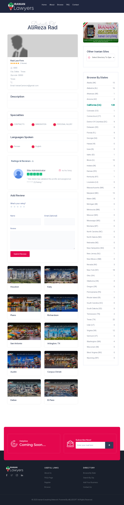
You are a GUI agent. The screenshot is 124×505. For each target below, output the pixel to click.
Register (47, 482)
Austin (13, 372)
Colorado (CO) (92, 111)
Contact (75, 5)
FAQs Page (48, 478)
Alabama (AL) (92, 88)
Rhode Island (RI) (94, 297)
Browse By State (89, 473)
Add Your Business (90, 482)
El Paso (50, 400)
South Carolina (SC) (95, 303)
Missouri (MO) (92, 215)
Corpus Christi (54, 372)
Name (12, 216)
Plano (13, 315)
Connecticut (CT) (94, 116)
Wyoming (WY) (93, 358)
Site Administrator (36, 170)
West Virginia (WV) (94, 352)
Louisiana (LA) (92, 182)
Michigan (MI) (92, 204)
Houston (14, 287)
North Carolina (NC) (94, 232)
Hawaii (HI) (91, 144)
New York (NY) (93, 270)
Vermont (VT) (92, 336)
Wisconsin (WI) (93, 347)
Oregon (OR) (92, 286)
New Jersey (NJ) (93, 253)
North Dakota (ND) (94, 237)
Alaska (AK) (91, 83)
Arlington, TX (53, 343)
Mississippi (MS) (93, 221)
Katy (49, 287)
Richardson (52, 315)
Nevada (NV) (92, 264)
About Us (47, 473)
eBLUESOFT (72, 500)
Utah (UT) (91, 325)
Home (44, 5)
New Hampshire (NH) (95, 248)
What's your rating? (18, 203)
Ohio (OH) (91, 275)
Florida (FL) (91, 133)
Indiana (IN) (91, 166)
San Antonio (16, 343)
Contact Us (87, 487)
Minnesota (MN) (93, 210)
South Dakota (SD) (94, 308)
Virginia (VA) (91, 330)
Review (13, 228)
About (52, 5)
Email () (50, 216)
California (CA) (94, 105)
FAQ (68, 5)
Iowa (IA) (90, 149)
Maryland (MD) (92, 193)
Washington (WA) (94, 341)
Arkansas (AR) (92, 94)
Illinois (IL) (91, 160)
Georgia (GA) (92, 138)
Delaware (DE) (92, 127)
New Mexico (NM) (94, 259)
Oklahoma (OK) (93, 281)
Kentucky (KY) (92, 177)
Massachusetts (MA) (95, 188)
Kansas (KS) (92, 171)
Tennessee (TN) (93, 314)
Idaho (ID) (91, 155)
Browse (60, 5)
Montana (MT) (92, 226)
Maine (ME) (91, 199)
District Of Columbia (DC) (97, 122)
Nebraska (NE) (92, 243)
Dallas (13, 400)
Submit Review (20, 254)
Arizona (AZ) (92, 99)
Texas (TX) (91, 319)
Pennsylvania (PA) (94, 292)
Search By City (88, 478)
